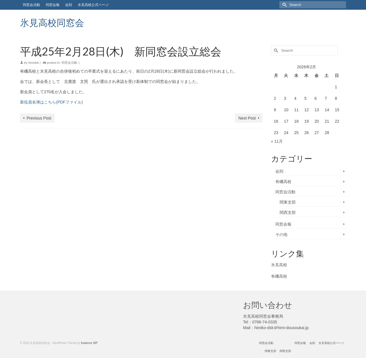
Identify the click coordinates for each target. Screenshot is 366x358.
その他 (281, 234)
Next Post (247, 118)
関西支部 (288, 212)
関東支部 (288, 202)
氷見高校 (279, 264)
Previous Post (39, 118)
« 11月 (277, 141)
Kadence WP (89, 343)
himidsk (33, 62)
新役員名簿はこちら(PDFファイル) (51, 102)
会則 (279, 171)
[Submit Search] (283, 4)
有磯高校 (283, 181)
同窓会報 (283, 224)
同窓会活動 (69, 62)
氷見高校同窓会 (52, 22)
